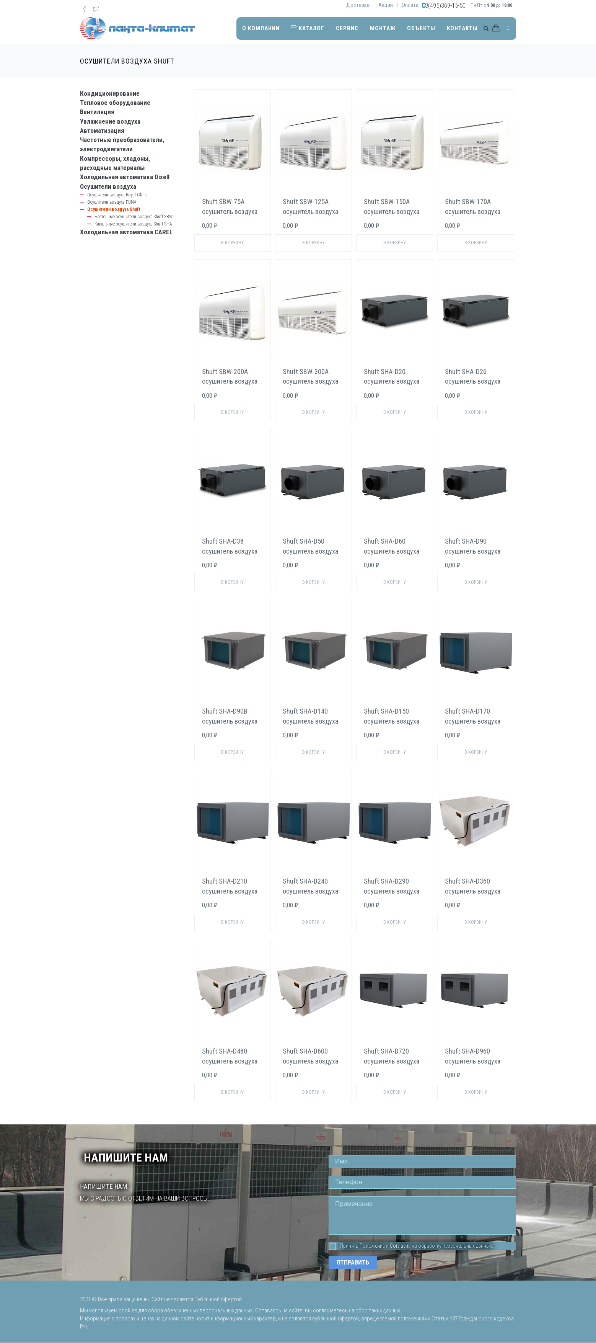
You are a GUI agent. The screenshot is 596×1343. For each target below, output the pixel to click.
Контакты (462, 28)
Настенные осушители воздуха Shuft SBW (133, 216)
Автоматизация (102, 130)
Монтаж (383, 28)
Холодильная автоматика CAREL (126, 232)
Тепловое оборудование (115, 102)
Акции (385, 5)
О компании (261, 28)
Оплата (410, 5)
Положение (372, 1246)
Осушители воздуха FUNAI (112, 202)
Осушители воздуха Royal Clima (117, 195)
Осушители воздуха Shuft (113, 209)
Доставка (358, 5)
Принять (343, 1246)
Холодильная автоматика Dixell (124, 177)
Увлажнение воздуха (110, 121)
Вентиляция (97, 112)
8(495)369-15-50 (445, 5)
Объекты (421, 28)
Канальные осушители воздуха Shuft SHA (133, 224)
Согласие (400, 1246)
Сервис (347, 28)
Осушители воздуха (108, 186)
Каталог (307, 28)
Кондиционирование (110, 93)
